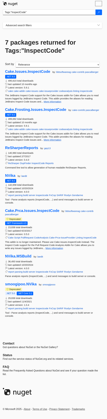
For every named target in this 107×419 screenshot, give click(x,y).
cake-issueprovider (48, 91)
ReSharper (13, 163)
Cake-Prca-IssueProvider (62, 237)
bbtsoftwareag (63, 72)
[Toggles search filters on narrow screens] (98, 25)
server (32, 195)
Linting (79, 237)
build (25, 195)
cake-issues (32, 91)
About (27, 409)
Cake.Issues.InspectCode (27, 71)
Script (17, 237)
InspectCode (38, 163)
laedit (24, 176)
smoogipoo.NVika (21, 284)
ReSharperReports (21, 148)
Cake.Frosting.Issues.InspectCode (35, 109)
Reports (49, 163)
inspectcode (86, 91)
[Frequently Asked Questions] (6, 366)
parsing (18, 195)
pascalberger (92, 72)
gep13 (47, 148)
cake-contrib (78, 72)
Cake (11, 237)
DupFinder (25, 163)
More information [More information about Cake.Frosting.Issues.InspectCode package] (52, 139)
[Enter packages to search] (49, 12)
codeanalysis (66, 91)
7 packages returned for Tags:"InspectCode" (40, 46)
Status (7, 355)
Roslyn (67, 195)
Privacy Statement (59, 409)
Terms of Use (39, 409)
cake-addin (19, 91)
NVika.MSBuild (18, 256)
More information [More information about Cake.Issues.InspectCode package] (52, 101)
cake (10, 91)
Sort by (9, 64)
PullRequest (27, 237)
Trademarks (78, 409)
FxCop (52, 195)
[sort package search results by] (58, 65)
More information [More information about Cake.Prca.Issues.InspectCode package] (54, 248)
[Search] (98, 12)
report (11, 195)
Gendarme (77, 195)
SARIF (60, 195)
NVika (10, 175)
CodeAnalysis (41, 237)
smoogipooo (49, 284)
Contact (8, 343)
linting (76, 91)
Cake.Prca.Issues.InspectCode (32, 210)
